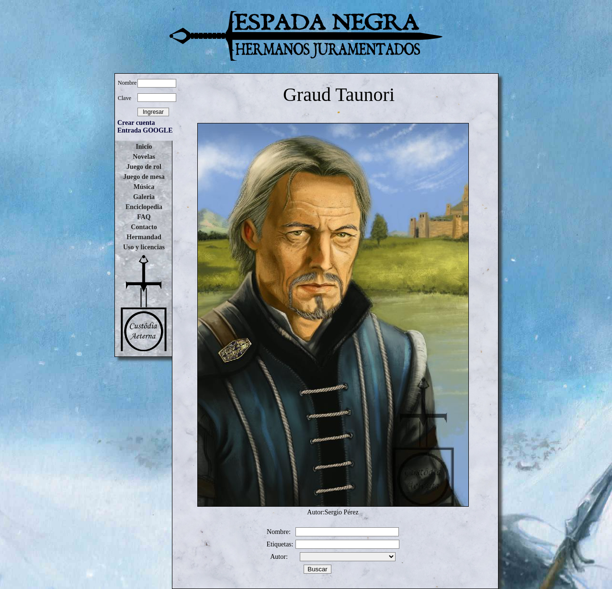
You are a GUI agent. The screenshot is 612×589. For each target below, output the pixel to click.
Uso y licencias (144, 247)
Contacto (144, 227)
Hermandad (143, 237)
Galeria (144, 196)
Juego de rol (143, 166)
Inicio (144, 146)
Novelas (144, 156)
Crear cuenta (136, 122)
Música (144, 186)
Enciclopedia (143, 207)
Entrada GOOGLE (145, 130)
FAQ (144, 217)
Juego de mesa (143, 176)
